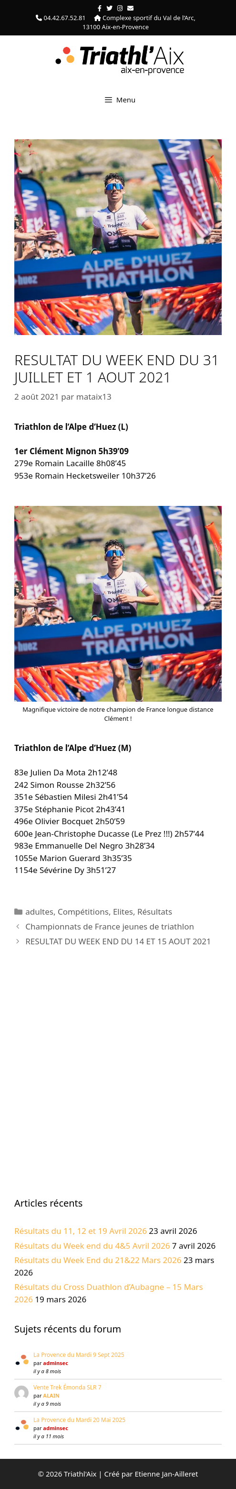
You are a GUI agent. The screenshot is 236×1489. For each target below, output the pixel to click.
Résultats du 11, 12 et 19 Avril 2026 (80, 1230)
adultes (39, 911)
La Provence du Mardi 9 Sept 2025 (78, 1355)
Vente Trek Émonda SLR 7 (67, 1387)
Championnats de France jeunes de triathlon (109, 926)
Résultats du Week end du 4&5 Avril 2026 (92, 1245)
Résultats (154, 911)
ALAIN (51, 1395)
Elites (123, 911)
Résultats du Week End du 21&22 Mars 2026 (98, 1259)
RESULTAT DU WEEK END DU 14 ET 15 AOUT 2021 (118, 941)
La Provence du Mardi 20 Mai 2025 (79, 1420)
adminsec (55, 1362)
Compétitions (83, 911)
